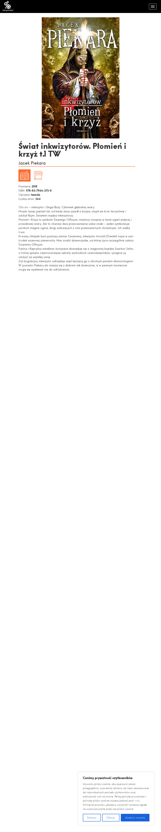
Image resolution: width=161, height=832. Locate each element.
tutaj (137, 800)
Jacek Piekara (32, 163)
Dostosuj (91, 817)
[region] (116, 798)
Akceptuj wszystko (135, 817)
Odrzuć (110, 817)
